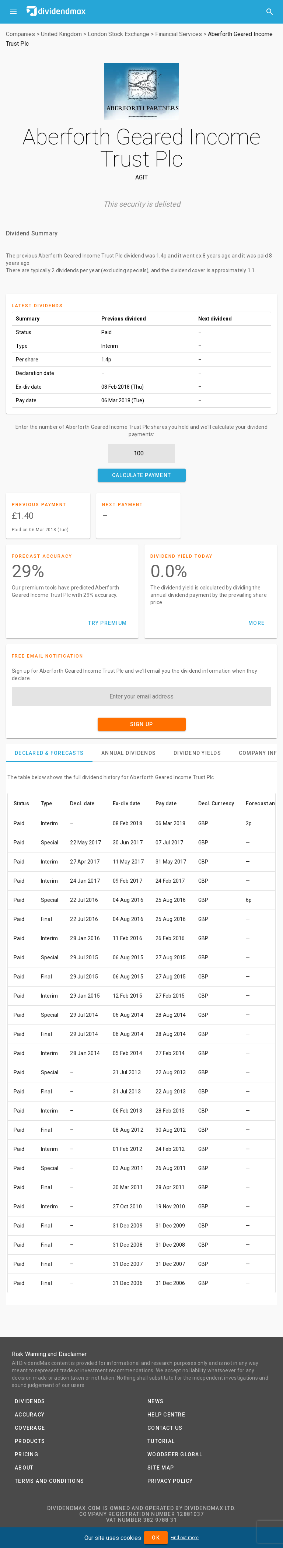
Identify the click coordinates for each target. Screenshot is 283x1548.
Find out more (185, 1537)
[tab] (49, 753)
